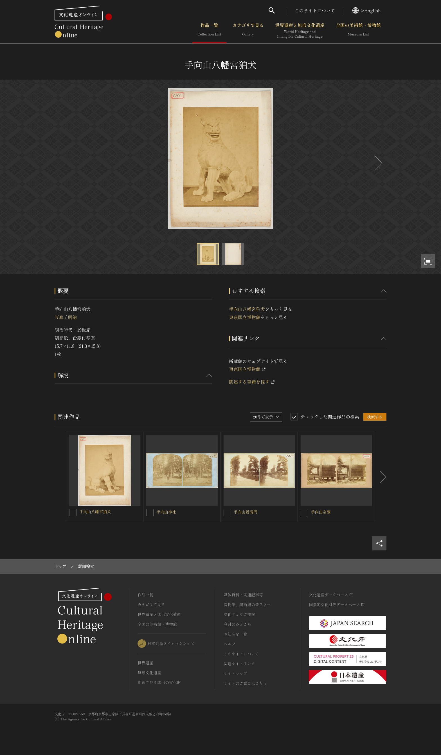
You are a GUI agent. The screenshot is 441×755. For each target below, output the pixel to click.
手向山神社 (166, 512)
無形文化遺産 (149, 672)
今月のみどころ (237, 624)
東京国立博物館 (244, 317)
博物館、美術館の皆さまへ (247, 604)
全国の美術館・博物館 (358, 31)
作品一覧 (209, 31)
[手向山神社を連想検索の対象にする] (150, 512)
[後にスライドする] (378, 163)
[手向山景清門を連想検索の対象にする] (227, 512)
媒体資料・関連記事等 (243, 594)
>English (366, 10)
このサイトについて (315, 10)
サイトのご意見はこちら (245, 683)
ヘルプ (229, 644)
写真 (59, 317)
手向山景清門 (245, 512)
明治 (72, 317)
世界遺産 (145, 663)
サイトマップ (235, 673)
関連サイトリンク (239, 663)
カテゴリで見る (248, 31)
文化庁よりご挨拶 (239, 614)
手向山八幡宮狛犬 (247, 309)
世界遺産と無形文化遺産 (300, 31)
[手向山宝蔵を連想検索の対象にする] (304, 512)
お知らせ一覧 (235, 634)
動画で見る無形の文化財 (159, 682)
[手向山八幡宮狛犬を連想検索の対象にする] (72, 512)
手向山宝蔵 (320, 512)
